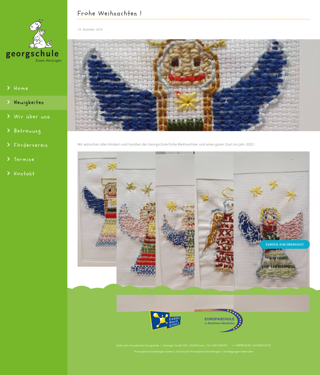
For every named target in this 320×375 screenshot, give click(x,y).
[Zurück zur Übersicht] (285, 244)
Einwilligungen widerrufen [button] (238, 351)
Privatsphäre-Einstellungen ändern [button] (154, 351)
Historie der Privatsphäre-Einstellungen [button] (198, 351)
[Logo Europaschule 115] (222, 310)
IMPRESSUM (243, 345)
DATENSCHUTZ (262, 345)
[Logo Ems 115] (165, 310)
